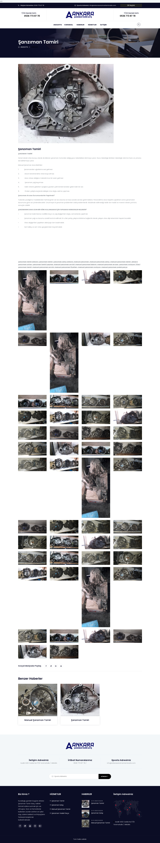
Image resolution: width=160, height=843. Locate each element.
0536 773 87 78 (39, 5)
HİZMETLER (92, 25)
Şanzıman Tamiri (80, 720)
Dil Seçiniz (131, 5)
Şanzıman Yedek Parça (60, 813)
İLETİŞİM (103, 25)
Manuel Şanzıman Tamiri (37, 720)
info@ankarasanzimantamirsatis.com (102, 5)
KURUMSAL (68, 25)
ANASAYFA (57, 25)
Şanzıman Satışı (57, 805)
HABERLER (80, 25)
